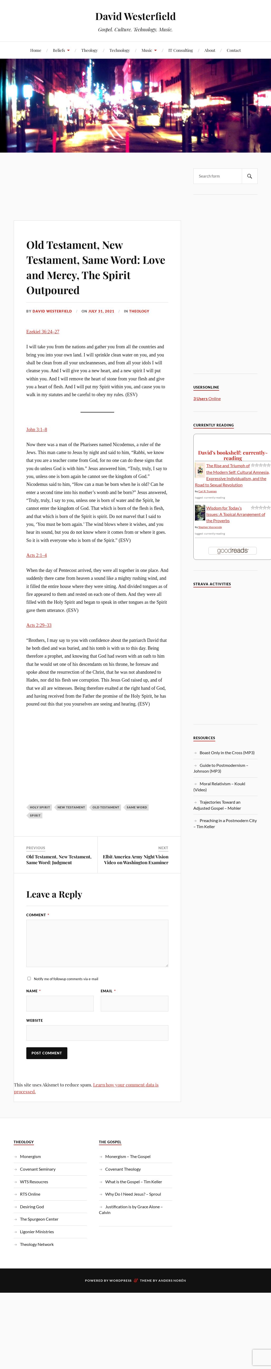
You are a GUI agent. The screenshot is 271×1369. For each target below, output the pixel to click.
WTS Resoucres (34, 1181)
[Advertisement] (97, 176)
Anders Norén (172, 1281)
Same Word (137, 807)
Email (108, 991)
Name (33, 991)
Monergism (30, 1156)
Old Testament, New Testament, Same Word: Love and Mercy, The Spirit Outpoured (89, 266)
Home (35, 50)
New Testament (71, 807)
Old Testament (106, 807)
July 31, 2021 (101, 311)
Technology (119, 50)
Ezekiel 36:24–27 (42, 331)
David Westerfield (135, 16)
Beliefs (59, 50)
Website (34, 1020)
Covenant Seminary (38, 1169)
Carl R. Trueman (207, 491)
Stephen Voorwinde (210, 527)
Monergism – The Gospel (127, 1156)
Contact (234, 50)
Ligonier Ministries (37, 1231)
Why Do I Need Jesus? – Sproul (133, 1194)
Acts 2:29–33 (39, 625)
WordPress (120, 1281)
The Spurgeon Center (39, 1219)
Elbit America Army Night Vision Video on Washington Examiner (135, 859)
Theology (89, 50)
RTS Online (30, 1194)
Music (147, 50)
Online (207, 398)
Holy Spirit (40, 807)
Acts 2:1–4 (36, 555)
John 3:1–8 (36, 429)
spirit (35, 815)
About (209, 50)
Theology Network (37, 1244)
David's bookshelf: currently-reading (233, 455)
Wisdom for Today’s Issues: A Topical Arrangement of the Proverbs (235, 514)
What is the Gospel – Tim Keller (133, 1181)
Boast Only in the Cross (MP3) (227, 752)
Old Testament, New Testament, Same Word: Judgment (59, 859)
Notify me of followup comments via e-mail (66, 979)
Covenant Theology (123, 1169)
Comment (37, 915)
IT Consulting (180, 50)
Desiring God (32, 1206)
